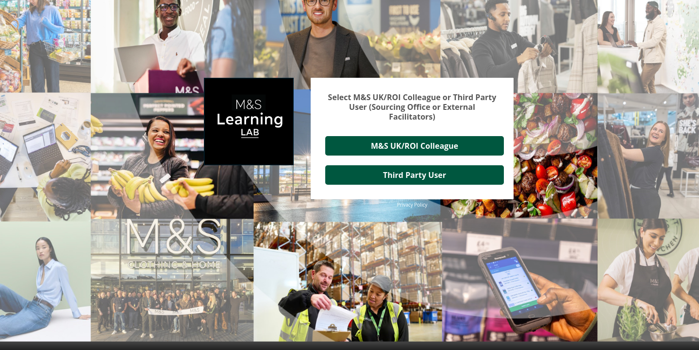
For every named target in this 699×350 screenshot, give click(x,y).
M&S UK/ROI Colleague (414, 145)
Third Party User (414, 175)
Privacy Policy (412, 204)
